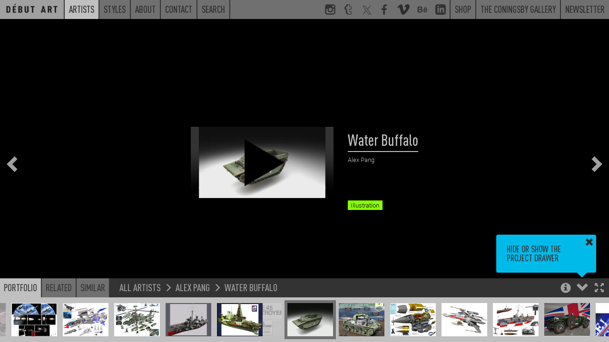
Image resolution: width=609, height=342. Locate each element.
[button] (599, 288)
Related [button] (59, 287)
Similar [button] (92, 287)
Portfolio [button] (20, 287)
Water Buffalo (251, 287)
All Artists (140, 287)
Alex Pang (193, 287)
